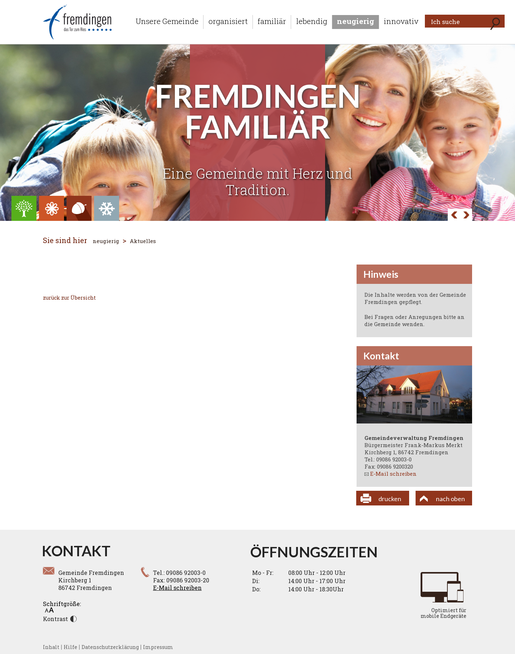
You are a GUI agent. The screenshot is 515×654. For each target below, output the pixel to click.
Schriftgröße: (62, 606)
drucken (389, 499)
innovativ (401, 21)
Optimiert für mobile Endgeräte (443, 613)
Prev (466, 215)
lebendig (311, 21)
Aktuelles (143, 240)
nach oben (450, 499)
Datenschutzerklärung (110, 647)
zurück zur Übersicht (69, 297)
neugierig (355, 21)
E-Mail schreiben (393, 473)
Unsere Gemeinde (167, 21)
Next (454, 215)
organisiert (228, 21)
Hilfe (70, 647)
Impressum (158, 647)
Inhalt (51, 647)
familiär (272, 21)
